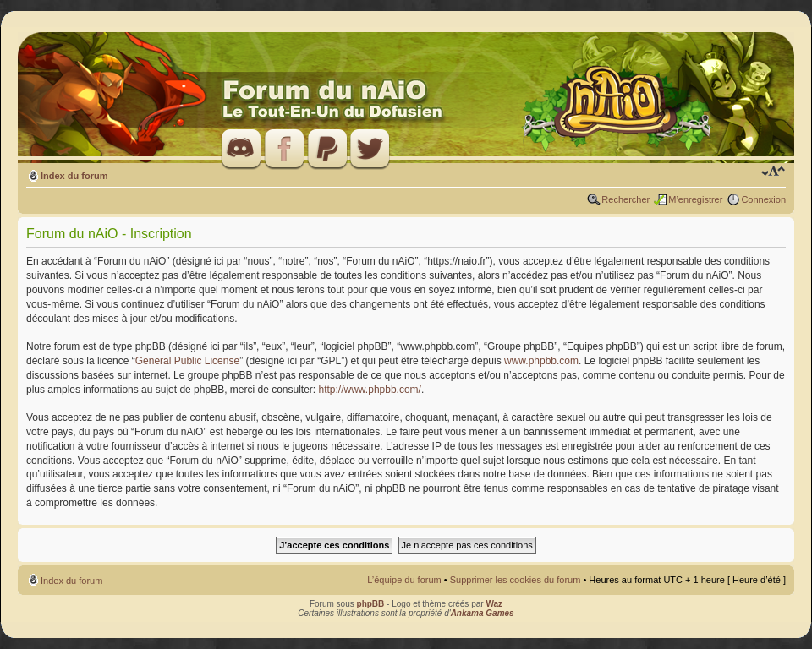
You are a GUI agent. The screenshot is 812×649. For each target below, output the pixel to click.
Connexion (763, 199)
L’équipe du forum (404, 580)
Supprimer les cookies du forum (515, 580)
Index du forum (74, 176)
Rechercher (625, 199)
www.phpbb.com (541, 361)
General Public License (187, 361)
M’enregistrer (695, 199)
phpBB (371, 603)
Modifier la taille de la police (773, 172)
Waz (494, 603)
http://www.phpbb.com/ (370, 389)
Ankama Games (482, 613)
